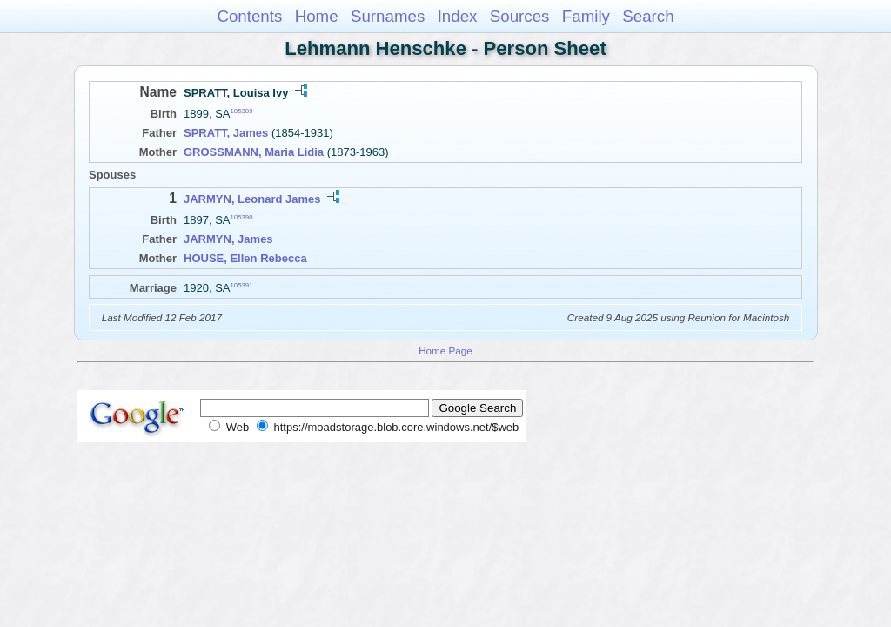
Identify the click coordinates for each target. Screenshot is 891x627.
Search (647, 16)
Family (586, 16)
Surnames (388, 16)
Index (458, 16)
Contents (249, 16)
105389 (242, 111)
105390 (242, 217)
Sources (520, 16)
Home (316, 16)
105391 (242, 285)
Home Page (445, 350)
